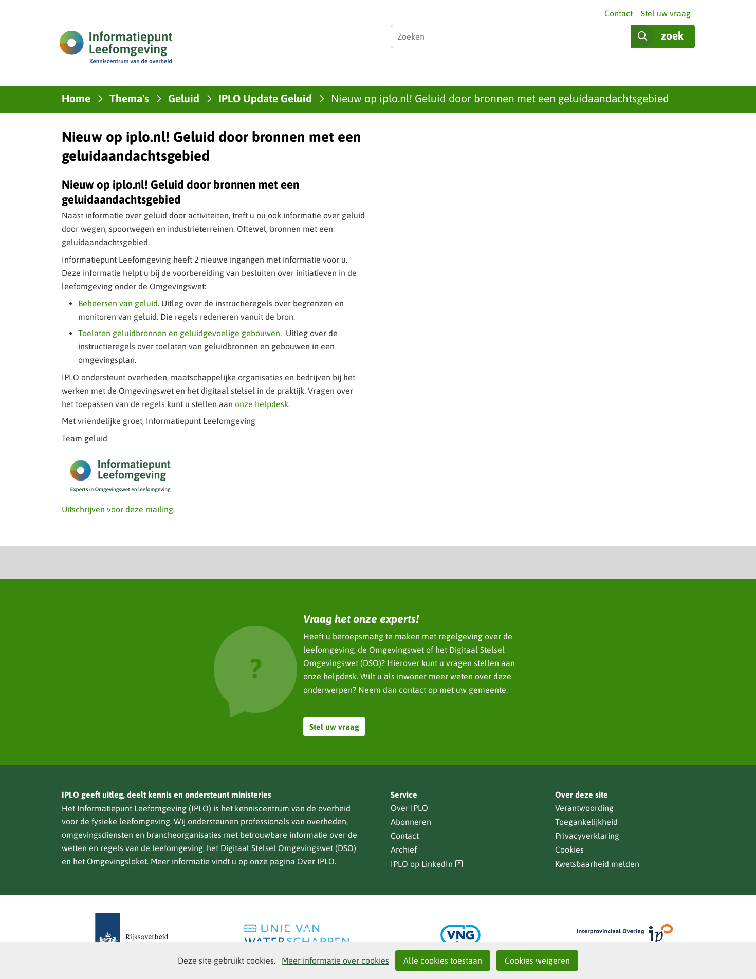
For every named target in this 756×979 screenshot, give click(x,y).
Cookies (569, 849)
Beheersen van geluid (118, 303)
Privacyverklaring (587, 835)
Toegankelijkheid (586, 821)
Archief (404, 849)
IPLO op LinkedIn (427, 864)
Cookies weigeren (537, 960)
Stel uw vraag (666, 13)
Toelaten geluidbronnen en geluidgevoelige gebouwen (179, 333)
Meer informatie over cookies (335, 960)
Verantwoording (584, 807)
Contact (618, 13)
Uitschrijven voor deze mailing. (118, 509)
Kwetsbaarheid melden (597, 864)
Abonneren (411, 821)
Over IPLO (316, 861)
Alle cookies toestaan (442, 960)
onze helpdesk (261, 404)
